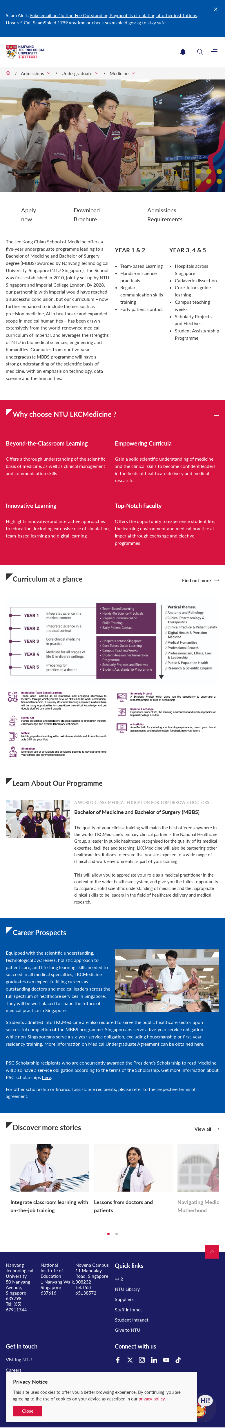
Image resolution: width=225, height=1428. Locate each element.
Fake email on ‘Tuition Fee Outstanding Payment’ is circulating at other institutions (113, 15)
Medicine (119, 73)
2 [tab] (116, 1234)
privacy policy (152, 1398)
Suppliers (124, 1299)
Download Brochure (87, 214)
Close (27, 1410)
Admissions (32, 73)
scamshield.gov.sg (123, 22)
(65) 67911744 (16, 1306)
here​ (198, 1044)
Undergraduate (76, 73)
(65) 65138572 (85, 1289)
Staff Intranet (128, 1309)
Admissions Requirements (165, 214)
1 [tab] (108, 1234)
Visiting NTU (19, 1359)
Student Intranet (131, 1319)
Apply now (28, 214)
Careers (13, 1370)
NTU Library (127, 1289)
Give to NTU (127, 1330)
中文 (119, 1279)
